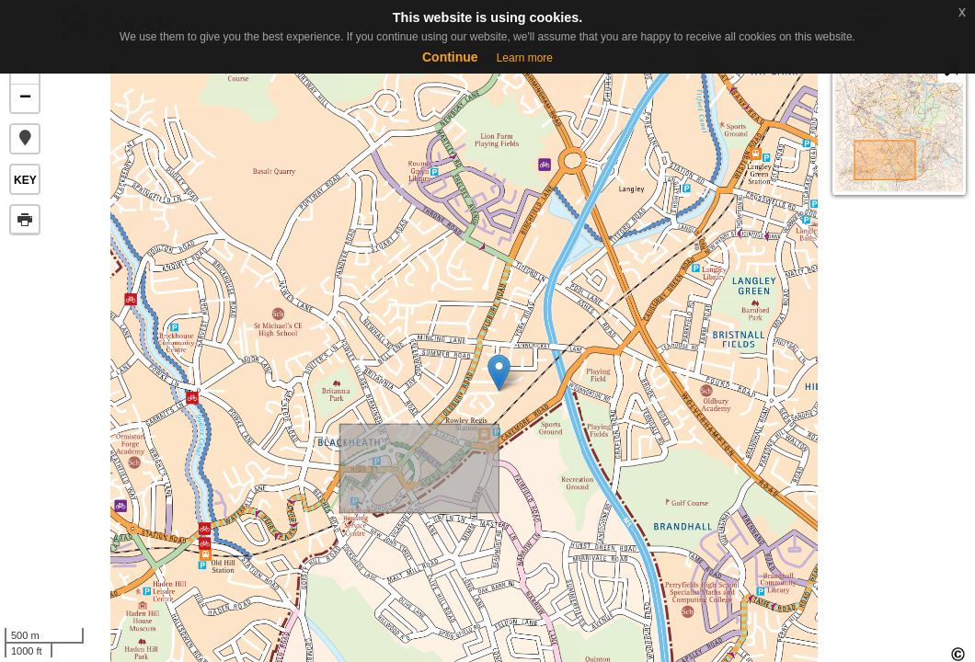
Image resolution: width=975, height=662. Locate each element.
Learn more (525, 57)
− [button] (25, 98)
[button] (25, 139)
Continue (450, 57)
